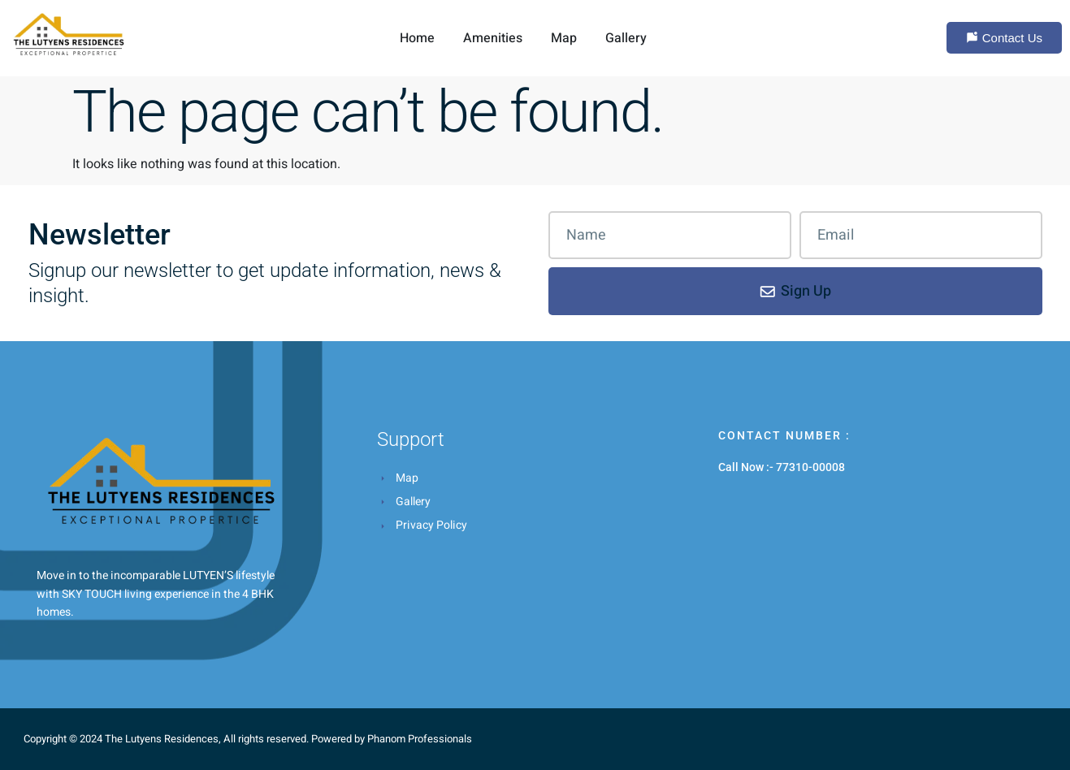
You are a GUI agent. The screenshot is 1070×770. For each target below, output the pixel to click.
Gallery (626, 38)
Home (417, 38)
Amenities (492, 38)
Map (564, 38)
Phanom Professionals (419, 738)
